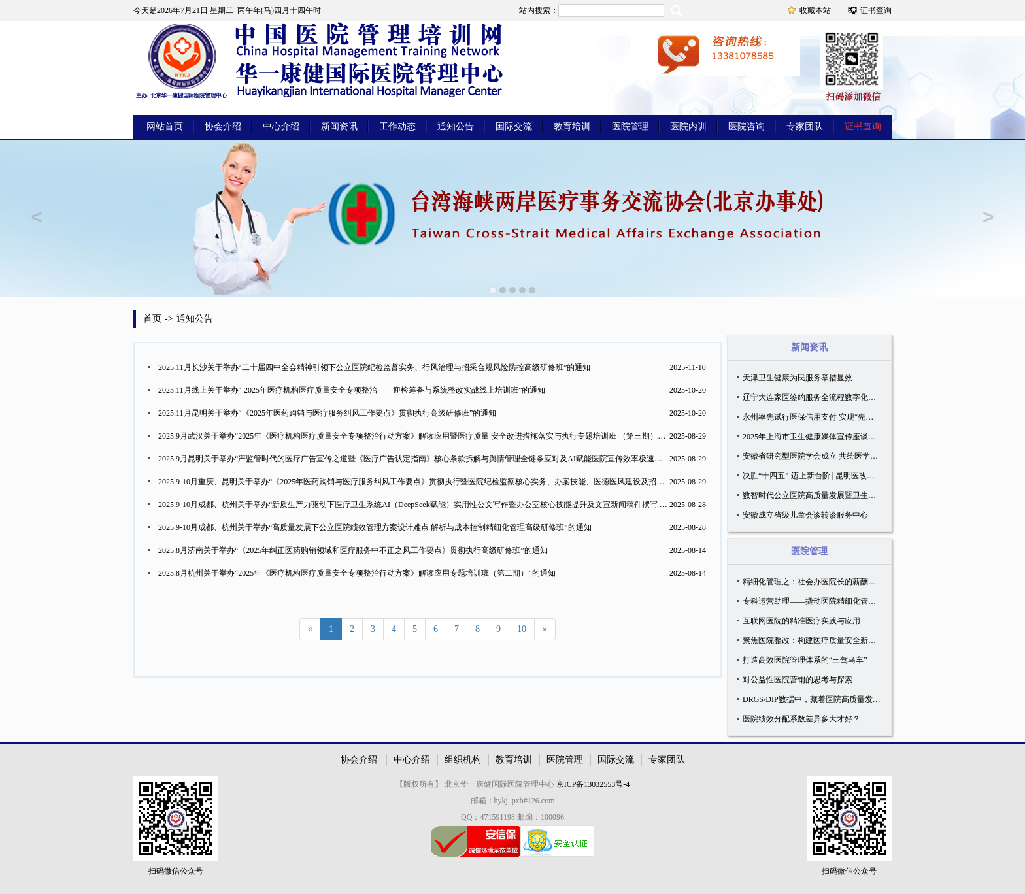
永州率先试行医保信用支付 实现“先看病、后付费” (829, 417)
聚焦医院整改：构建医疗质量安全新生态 (813, 640)
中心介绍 (281, 126)
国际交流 (514, 126)
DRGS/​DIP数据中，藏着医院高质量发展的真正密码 (831, 699)
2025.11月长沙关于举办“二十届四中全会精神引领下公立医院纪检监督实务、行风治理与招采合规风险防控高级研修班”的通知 (374, 367)
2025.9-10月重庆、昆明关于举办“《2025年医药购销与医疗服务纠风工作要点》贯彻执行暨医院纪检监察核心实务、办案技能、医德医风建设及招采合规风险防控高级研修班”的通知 (468, 481)
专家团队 (804, 126)
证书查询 (876, 10)
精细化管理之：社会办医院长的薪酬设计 (813, 581)
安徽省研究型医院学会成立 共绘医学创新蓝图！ (826, 456)
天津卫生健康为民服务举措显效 (797, 377)
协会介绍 (223, 126)
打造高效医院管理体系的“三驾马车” (805, 660)
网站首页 (164, 126)
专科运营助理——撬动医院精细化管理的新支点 (825, 601)
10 (521, 629)
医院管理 (630, 126)
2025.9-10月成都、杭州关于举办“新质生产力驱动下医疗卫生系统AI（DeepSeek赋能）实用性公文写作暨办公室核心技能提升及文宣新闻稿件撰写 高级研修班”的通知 (442, 504)
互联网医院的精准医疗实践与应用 (801, 620)
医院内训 (688, 126)
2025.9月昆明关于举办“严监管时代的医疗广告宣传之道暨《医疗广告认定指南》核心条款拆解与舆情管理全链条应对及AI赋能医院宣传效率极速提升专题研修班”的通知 (447, 458)
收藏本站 (815, 10)
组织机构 (463, 760)
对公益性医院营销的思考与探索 (797, 679)
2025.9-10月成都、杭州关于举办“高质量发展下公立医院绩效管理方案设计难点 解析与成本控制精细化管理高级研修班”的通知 (375, 527)
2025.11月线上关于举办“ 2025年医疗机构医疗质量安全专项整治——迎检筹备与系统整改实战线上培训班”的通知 (351, 390)
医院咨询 (746, 126)
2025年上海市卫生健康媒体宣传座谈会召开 (817, 436)
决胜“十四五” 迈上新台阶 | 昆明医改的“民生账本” (828, 475)
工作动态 (397, 126)
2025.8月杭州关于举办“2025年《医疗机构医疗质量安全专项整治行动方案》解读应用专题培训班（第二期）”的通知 (357, 573)
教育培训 (572, 126)
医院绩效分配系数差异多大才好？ (801, 718)
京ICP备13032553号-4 (593, 784)
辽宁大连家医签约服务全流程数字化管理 (813, 397)
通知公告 (455, 126)
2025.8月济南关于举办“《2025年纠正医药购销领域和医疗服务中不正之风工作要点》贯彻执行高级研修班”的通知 (353, 550)
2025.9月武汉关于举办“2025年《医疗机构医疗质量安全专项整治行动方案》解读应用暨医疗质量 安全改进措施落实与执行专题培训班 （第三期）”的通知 (421, 435)
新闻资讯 (339, 126)
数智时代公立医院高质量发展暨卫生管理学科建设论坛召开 (845, 495)
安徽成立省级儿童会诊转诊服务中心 (805, 515)
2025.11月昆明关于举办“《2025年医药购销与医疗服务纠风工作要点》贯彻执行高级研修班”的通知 (327, 413)
